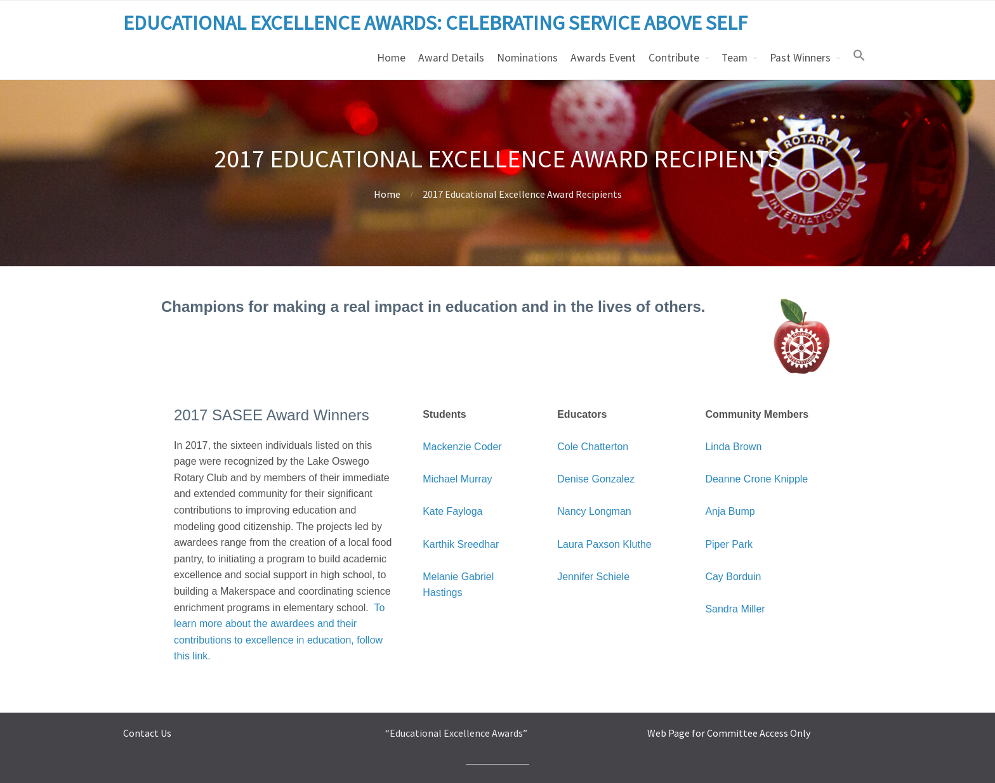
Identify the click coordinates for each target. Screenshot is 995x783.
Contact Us (147, 733)
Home (391, 58)
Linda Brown (733, 446)
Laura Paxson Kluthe (604, 544)
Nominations (527, 58)
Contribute (674, 58)
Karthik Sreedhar (461, 544)
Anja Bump (729, 511)
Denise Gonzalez (596, 479)
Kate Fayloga (452, 511)
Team (735, 58)
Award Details (451, 58)
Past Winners (800, 58)
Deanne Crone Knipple (756, 479)
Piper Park (729, 544)
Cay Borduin (733, 576)
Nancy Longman (594, 511)
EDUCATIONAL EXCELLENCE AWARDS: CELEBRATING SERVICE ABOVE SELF (435, 23)
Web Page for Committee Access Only (728, 733)
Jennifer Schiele (593, 576)
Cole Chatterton (592, 446)
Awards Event (603, 58)
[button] (859, 56)
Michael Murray (457, 479)
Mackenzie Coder (462, 446)
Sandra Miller (735, 609)
